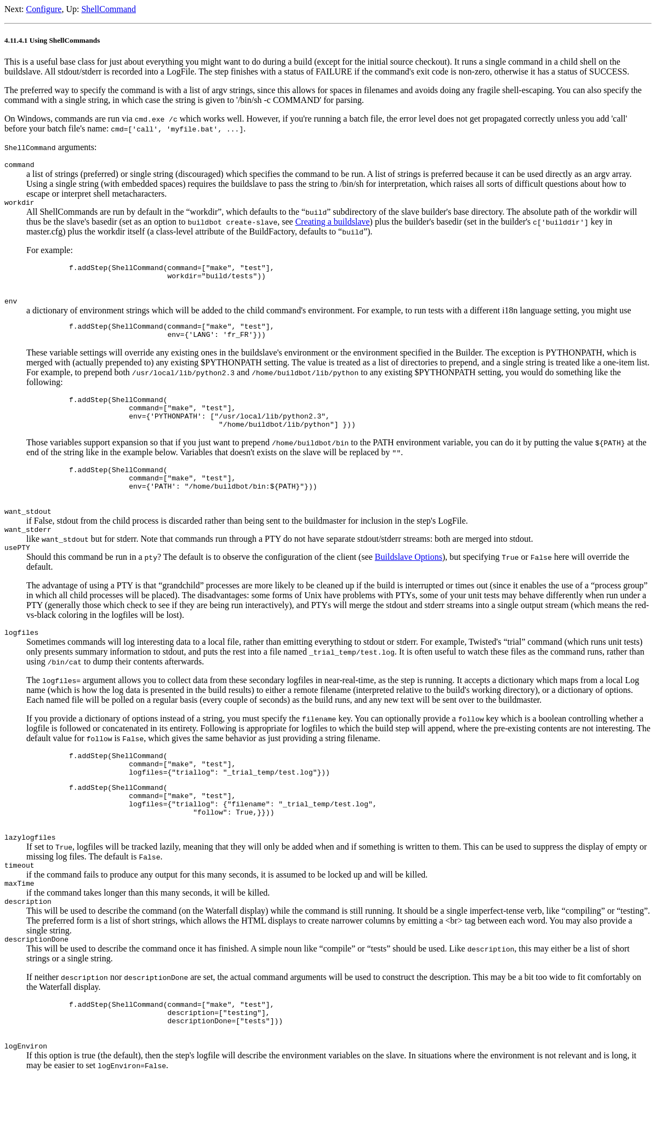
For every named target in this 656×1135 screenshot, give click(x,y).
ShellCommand (108, 9)
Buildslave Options (408, 584)
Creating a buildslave (332, 225)
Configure (44, 9)
